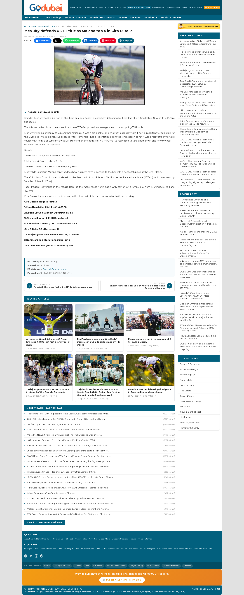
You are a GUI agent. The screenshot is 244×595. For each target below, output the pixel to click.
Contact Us (58, 539)
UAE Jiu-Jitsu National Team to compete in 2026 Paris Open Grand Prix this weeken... (197, 164)
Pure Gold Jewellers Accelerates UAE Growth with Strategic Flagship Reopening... (68, 487)
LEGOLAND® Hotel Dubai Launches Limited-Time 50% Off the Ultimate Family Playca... (70, 477)
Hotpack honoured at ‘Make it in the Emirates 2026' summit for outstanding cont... (198, 242)
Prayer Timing (196, 7)
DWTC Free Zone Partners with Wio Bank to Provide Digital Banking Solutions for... (69, 456)
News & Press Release (139, 7)
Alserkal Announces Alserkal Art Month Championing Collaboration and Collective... (68, 466)
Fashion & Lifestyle (189, 369)
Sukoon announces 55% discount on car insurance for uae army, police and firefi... (68, 445)
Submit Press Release (102, 17)
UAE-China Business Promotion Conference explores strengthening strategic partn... (69, 461)
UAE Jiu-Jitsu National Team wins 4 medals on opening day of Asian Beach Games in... (197, 142)
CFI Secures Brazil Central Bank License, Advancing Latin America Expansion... (66, 498)
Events (102, 7)
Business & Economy (190, 401)
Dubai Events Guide (110, 548)
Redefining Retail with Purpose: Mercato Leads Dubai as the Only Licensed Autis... (68, 413)
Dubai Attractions (177, 7)
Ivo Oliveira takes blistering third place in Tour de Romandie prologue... (196, 95)
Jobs (110, 7)
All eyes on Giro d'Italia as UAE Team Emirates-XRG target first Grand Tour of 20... (198, 44)
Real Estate (185, 391)
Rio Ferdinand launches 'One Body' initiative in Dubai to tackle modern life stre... (197, 55)
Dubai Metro (158, 7)
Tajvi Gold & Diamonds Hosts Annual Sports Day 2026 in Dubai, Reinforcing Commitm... (198, 84)
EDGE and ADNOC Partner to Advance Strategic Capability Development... (194, 253)
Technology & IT (188, 375)
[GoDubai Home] (46, 7)
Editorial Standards (42, 539)
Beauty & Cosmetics (190, 364)
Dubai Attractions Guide (51, 548)
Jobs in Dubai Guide (203, 548)
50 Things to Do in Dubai (155, 548)
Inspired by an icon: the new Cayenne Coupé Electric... (54, 424)
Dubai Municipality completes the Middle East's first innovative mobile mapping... (198, 347)
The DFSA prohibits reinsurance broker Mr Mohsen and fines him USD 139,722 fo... (198, 285)
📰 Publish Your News (216, 7)
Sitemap (148, 539)
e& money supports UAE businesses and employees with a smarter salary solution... (198, 264)
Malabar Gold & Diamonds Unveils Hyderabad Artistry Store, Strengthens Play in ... (68, 509)
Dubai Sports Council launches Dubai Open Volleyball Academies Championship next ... (198, 132)
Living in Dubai (31, 548)
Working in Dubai (71, 548)
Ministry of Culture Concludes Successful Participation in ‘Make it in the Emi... (198, 224)
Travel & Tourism (188, 396)
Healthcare (185, 417)
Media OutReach (171, 17)
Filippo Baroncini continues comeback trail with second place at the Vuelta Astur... (198, 113)
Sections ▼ (151, 17)
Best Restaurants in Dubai (180, 548)
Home (72, 7)
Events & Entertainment (44, 26)
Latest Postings (51, 17)
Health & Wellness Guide (131, 548)
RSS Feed (135, 17)
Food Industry (187, 385)
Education (120, 7)
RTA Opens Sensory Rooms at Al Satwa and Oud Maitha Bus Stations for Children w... (69, 514)
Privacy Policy (81, 539)
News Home (32, 17)
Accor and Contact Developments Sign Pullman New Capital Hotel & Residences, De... (70, 503)
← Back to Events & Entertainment (45, 522)
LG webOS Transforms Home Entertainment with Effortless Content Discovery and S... (194, 296)
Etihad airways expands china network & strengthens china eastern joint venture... (68, 450)
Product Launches (75, 17)
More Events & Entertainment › (154, 299)
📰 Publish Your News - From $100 (122, 580)
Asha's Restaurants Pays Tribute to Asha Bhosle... (51, 493)
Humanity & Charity (189, 428)
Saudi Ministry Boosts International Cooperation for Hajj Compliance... (62, 482)
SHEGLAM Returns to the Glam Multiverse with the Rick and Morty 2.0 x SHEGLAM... (197, 213)
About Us (28, 539)
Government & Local (190, 412)
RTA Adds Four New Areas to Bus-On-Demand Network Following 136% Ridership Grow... (198, 328)
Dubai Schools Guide (90, 548)
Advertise (93, 539)
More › (213, 35)
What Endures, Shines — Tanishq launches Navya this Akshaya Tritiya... (61, 472)
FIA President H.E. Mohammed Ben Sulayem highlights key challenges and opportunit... (197, 182)
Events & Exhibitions (190, 422)
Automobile (186, 380)
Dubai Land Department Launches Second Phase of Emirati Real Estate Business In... (198, 275)
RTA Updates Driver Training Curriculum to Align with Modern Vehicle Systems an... (196, 203)
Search (122, 17)
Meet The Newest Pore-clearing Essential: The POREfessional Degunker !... (64, 435)
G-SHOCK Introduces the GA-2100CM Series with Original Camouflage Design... (67, 419)
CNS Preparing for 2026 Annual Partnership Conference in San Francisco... (64, 429)
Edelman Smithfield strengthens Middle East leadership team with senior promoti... (196, 307)
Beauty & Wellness (87, 7)
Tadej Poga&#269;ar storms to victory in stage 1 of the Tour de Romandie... (195, 73)
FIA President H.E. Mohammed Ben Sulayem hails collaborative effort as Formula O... (198, 153)
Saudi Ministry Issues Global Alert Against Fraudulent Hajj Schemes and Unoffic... (196, 317)
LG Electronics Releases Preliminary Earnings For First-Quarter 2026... (61, 440)
